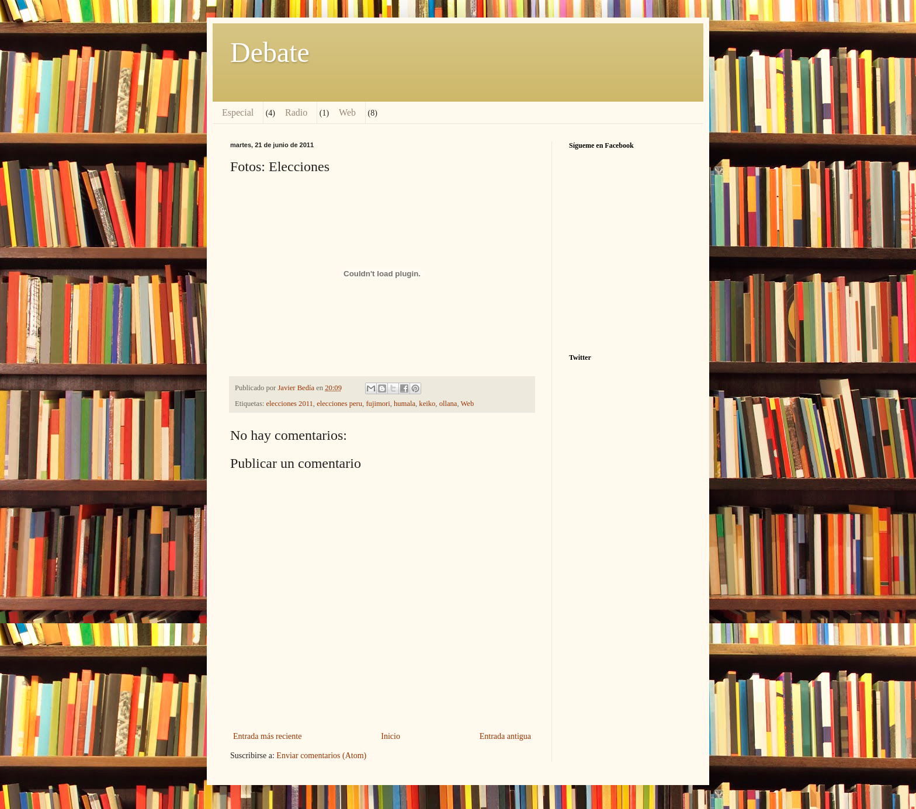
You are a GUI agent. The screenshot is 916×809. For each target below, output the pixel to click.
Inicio (390, 736)
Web (347, 112)
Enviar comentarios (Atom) (321, 755)
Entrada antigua (505, 736)
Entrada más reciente (267, 736)
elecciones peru (339, 404)
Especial (238, 112)
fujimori (378, 404)
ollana (448, 404)
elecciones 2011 (289, 404)
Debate (270, 52)
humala (404, 404)
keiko (427, 404)
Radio (296, 112)
